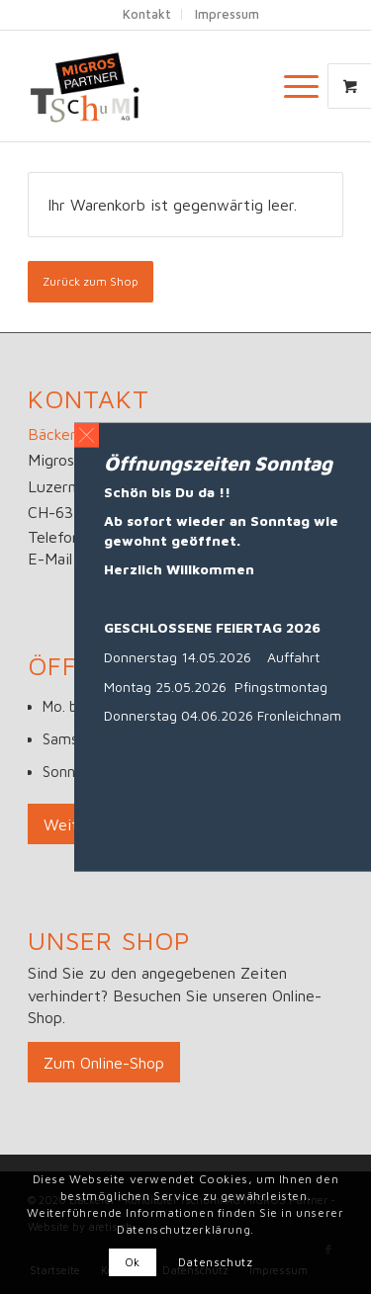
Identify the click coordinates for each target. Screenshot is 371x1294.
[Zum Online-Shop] (104, 1062)
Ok (132, 1261)
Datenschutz (215, 1261)
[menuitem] (303, 86)
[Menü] (291, 86)
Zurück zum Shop (91, 281)
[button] (86, 434)
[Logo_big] (154, 86)
